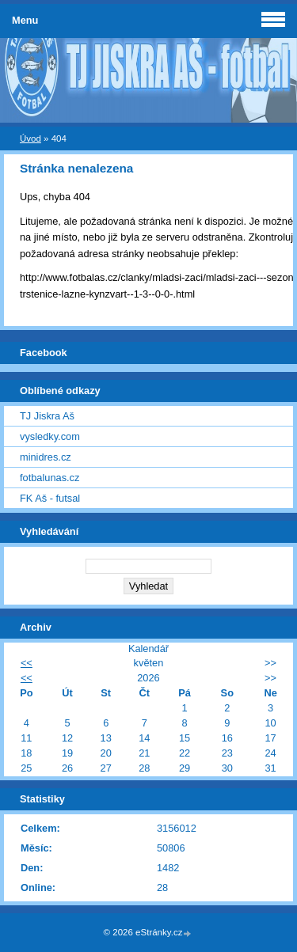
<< (26, 663)
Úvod (30, 138)
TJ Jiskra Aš (47, 416)
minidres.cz (45, 457)
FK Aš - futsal (50, 498)
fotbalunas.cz (49, 478)
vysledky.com (50, 436)
